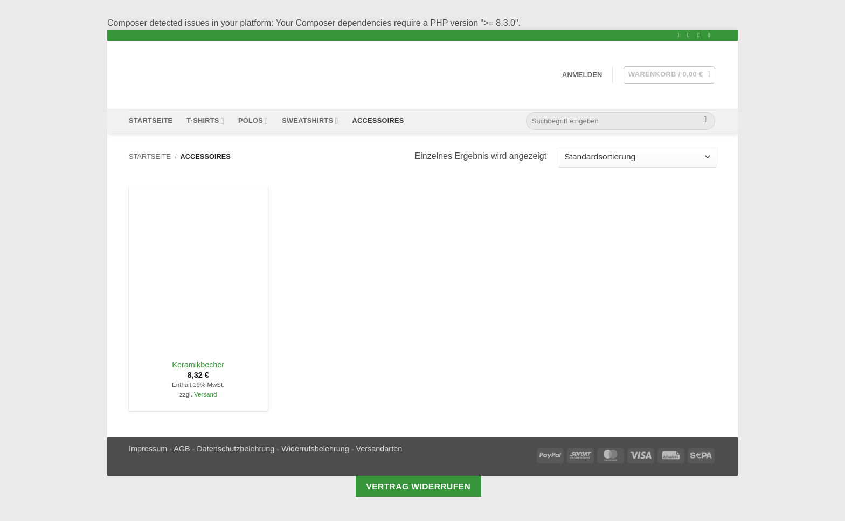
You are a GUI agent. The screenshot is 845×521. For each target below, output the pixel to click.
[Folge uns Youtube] (711, 35)
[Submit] (705, 121)
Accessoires (378, 120)
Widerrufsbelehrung (315, 448)
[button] (582, 75)
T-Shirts (205, 121)
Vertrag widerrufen (418, 486)
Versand (205, 394)
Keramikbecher (198, 364)
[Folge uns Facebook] (680, 35)
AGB (182, 448)
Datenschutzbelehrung (235, 448)
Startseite (150, 120)
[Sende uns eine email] (700, 35)
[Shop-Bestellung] (637, 157)
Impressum (148, 448)
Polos (253, 121)
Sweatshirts (310, 121)
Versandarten (379, 448)
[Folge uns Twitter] (690, 35)
